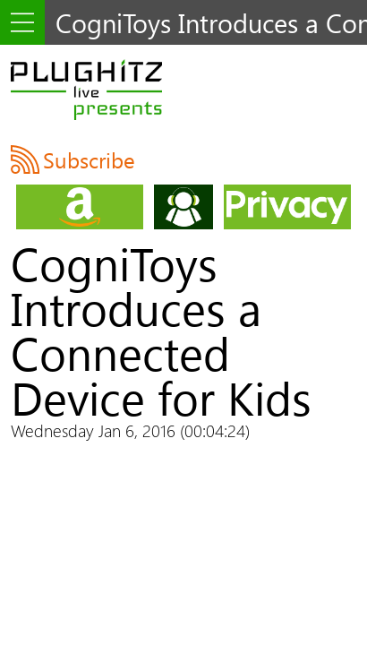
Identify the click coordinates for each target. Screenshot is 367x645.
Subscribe (89, 159)
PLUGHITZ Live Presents (86, 90)
